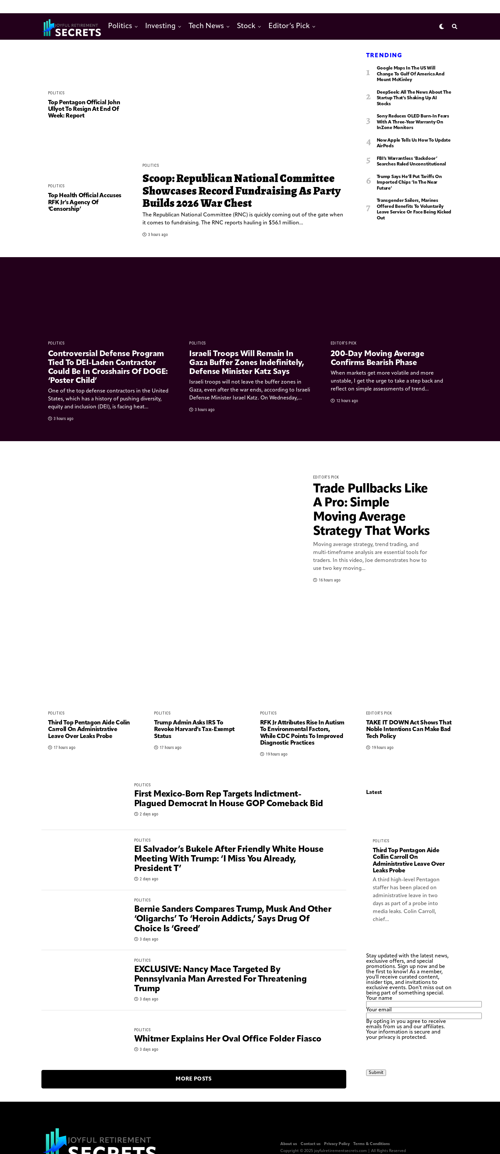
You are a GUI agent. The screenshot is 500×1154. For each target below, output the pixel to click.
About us (288, 1144)
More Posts (193, 1079)
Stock (246, 26)
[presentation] (416, 1053)
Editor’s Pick (289, 26)
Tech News (206, 26)
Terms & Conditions (371, 1144)
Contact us (311, 1144)
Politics (120, 26)
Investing (160, 26)
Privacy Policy (337, 1144)
